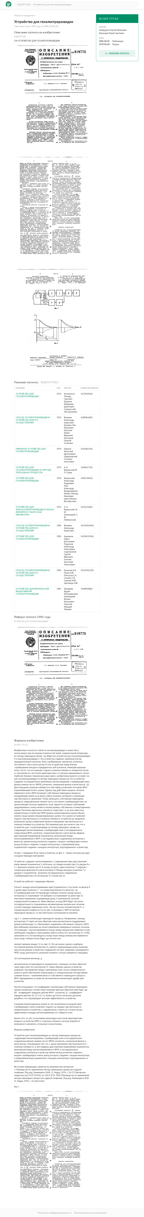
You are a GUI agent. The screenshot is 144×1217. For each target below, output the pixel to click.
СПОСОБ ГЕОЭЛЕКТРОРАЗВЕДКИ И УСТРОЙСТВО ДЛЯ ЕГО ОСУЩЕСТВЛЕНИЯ (33, 573)
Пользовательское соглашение (90, 1212)
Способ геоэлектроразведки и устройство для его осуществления (33, 420)
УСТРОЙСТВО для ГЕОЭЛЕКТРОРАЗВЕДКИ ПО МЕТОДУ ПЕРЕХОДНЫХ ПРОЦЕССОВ (33, 470)
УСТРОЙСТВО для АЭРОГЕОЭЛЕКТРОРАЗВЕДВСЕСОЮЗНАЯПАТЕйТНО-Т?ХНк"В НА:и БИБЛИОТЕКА (35, 511)
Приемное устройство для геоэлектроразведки (31, 450)
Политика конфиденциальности (54, 1212)
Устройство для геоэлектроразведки (27, 395)
